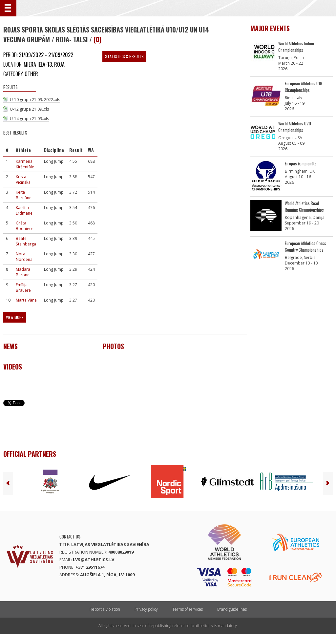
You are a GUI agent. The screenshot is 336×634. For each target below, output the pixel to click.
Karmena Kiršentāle (25, 164)
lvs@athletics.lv (93, 559)
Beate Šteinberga (26, 241)
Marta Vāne (26, 300)
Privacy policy (146, 609)
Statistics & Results (124, 56)
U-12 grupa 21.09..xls (29, 109)
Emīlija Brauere (23, 287)
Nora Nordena (24, 256)
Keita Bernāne (24, 195)
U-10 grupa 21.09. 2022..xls (35, 99)
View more (14, 317)
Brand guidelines (232, 609)
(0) (97, 39)
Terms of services (187, 609)
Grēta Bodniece (24, 225)
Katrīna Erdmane (24, 210)
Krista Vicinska (23, 179)
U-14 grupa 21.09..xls (29, 118)
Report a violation (105, 609)
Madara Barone (23, 272)
